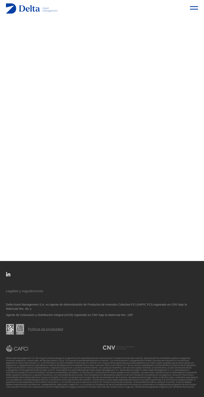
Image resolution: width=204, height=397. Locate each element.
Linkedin (8, 274)
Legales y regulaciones (24, 291)
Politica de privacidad (45, 329)
